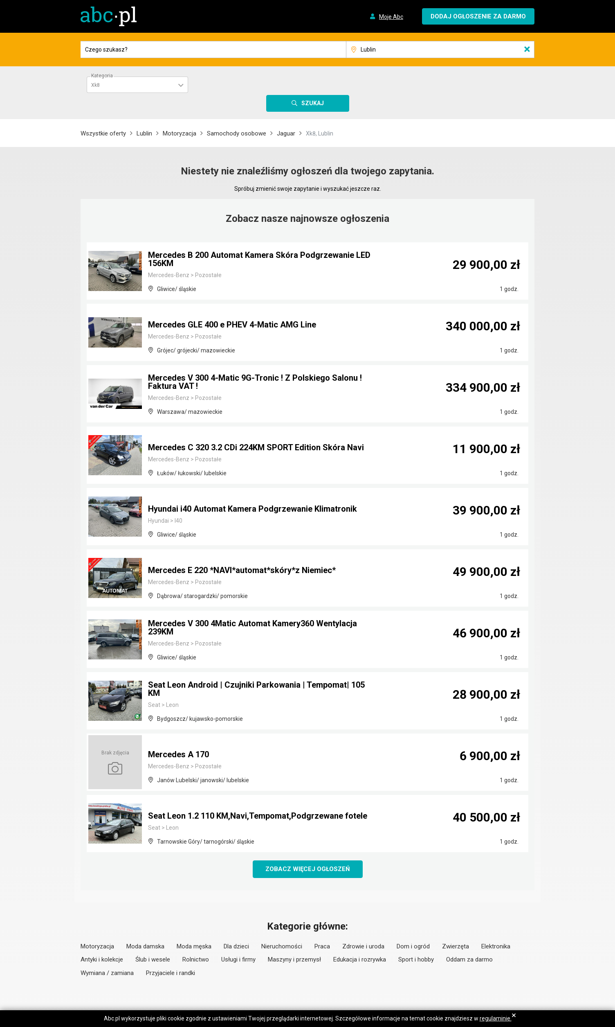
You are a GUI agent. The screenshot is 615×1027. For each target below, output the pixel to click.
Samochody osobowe (236, 133)
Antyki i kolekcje (102, 959)
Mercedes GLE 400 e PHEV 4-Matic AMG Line (232, 325)
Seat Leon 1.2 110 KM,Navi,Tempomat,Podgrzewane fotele (257, 816)
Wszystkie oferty (103, 133)
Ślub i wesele (152, 959)
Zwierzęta (455, 946)
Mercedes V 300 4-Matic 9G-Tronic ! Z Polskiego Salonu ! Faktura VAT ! (255, 382)
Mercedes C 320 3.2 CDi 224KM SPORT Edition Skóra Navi (256, 447)
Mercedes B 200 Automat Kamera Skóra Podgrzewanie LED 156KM (259, 259)
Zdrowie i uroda (363, 946)
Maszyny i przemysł (294, 959)
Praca (322, 946)
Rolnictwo (195, 959)
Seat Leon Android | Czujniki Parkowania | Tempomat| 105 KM (256, 689)
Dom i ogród (413, 946)
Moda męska (194, 946)
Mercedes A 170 (178, 754)
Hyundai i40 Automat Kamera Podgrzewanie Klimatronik (252, 509)
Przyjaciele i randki (170, 973)
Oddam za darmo (469, 959)
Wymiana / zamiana (107, 973)
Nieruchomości (281, 946)
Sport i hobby (416, 959)
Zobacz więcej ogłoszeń (307, 869)
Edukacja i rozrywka (359, 959)
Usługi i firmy (238, 959)
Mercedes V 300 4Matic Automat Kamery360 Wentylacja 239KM (252, 627)
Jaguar (286, 133)
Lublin (144, 133)
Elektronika (495, 946)
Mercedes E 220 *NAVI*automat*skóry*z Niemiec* (242, 570)
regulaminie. (496, 1018)
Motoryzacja (179, 133)
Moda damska (145, 946)
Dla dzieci (236, 946)
